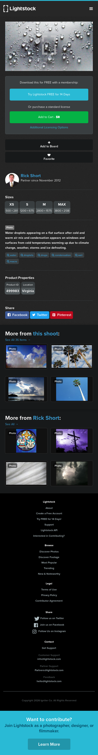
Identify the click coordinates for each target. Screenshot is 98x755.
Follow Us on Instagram (52, 631)
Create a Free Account (49, 513)
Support (49, 524)
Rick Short (31, 175)
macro (12, 261)
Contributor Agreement (49, 600)
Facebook (17, 314)
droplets (27, 255)
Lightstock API (49, 530)
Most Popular (49, 562)
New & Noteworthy (49, 574)
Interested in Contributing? (49, 536)
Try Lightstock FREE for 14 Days (49, 94)
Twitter (40, 314)
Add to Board (49, 144)
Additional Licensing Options (49, 127)
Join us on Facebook (52, 624)
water (11, 255)
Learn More (49, 744)
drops (42, 255)
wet (78, 255)
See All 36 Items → (18, 340)
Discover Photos (49, 551)
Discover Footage (49, 557)
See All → (11, 424)
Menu (91, 8)
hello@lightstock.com (49, 681)
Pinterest (61, 314)
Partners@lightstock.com (49, 670)
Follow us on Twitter (52, 618)
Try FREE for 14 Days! (49, 519)
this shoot (45, 333)
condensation (61, 255)
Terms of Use (49, 589)
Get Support (49, 648)
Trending (49, 568)
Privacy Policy (49, 595)
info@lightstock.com (49, 659)
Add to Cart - (49, 117)
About (49, 508)
